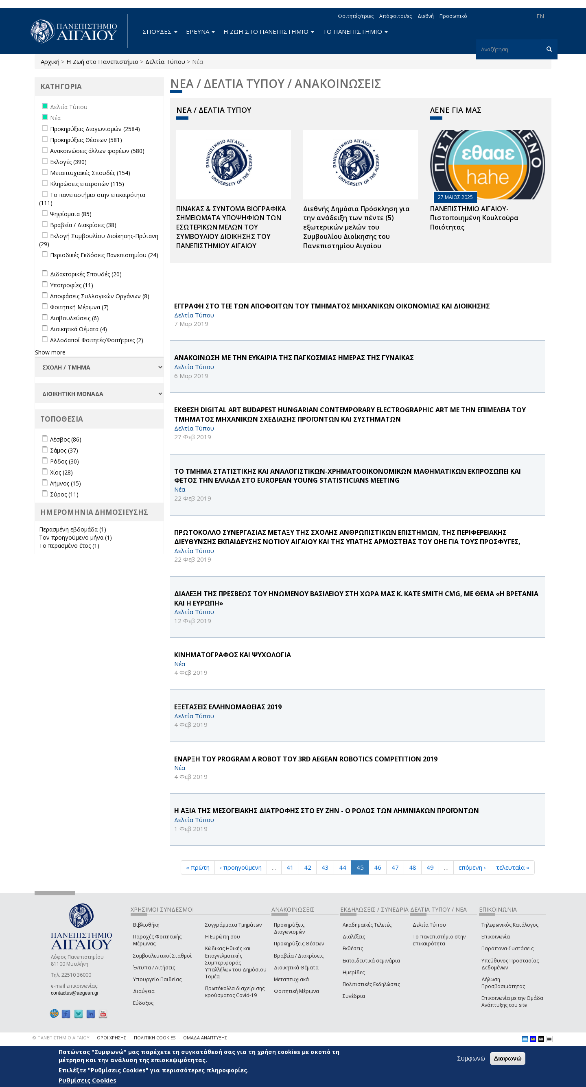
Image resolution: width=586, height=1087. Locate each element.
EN (540, 16)
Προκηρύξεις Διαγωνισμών (289, 928)
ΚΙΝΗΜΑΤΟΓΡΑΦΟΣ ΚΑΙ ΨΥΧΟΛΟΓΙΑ (232, 654)
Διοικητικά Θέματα (296, 967)
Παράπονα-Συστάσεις (507, 948)
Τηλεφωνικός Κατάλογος (509, 924)
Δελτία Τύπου (165, 61)
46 (377, 867)
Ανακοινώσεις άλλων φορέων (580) (97, 151)
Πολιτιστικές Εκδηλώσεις (371, 984)
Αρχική (50, 61)
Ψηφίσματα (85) (71, 214)
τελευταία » (512, 867)
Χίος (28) (61, 472)
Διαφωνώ (508, 1058)
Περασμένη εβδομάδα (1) (72, 529)
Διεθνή (426, 16)
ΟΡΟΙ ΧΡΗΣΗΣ (111, 1038)
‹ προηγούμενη (241, 867)
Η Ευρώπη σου (222, 936)
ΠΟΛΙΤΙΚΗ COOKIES (154, 1038)
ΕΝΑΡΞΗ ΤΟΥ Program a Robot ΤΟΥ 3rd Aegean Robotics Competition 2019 (305, 759)
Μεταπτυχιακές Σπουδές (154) (90, 173)
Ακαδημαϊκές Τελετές (367, 924)
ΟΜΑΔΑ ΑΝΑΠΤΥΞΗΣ (205, 1038)
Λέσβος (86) (65, 439)
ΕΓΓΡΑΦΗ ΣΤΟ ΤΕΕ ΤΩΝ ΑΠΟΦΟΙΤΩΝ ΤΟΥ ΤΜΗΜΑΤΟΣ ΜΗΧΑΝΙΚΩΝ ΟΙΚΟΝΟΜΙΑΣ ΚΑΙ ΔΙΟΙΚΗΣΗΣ (332, 306)
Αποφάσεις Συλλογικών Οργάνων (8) (99, 296)
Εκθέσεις (353, 948)
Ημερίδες (354, 972)
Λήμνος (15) (65, 483)
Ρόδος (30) (64, 461)
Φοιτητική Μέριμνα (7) (79, 307)
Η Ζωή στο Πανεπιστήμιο (102, 61)
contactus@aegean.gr (77, 993)
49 (430, 867)
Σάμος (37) (64, 450)
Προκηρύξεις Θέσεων (299, 943)
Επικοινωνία (495, 936)
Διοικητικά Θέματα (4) (78, 329)
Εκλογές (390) (68, 162)
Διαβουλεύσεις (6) (74, 318)
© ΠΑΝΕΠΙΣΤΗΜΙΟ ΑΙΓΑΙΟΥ (61, 1038)
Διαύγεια (144, 991)
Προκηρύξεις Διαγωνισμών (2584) (95, 129)
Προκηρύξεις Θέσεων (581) (86, 140)
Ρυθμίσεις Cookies (87, 1080)
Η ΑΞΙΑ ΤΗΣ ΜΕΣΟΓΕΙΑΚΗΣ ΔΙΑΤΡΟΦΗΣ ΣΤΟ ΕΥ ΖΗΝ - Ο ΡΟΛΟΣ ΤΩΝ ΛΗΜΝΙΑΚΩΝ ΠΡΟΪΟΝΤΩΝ (326, 810)
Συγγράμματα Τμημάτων (233, 924)
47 (395, 867)
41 (290, 867)
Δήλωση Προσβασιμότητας (503, 983)
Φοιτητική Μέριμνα (296, 991)
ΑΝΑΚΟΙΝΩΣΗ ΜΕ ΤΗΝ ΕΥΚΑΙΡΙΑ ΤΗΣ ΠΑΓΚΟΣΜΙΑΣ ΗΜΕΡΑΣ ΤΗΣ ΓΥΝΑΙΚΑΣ (294, 357)
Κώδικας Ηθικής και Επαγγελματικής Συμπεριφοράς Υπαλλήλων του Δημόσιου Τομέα (236, 962)
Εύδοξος (143, 1003)
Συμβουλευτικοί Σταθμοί (162, 955)
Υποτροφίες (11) (71, 285)
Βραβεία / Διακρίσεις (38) (83, 225)
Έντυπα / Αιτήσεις (154, 967)
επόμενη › (472, 867)
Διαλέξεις (354, 936)
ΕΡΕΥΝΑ (200, 31)
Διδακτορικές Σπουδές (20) (86, 274)
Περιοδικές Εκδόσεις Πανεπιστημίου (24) (104, 255)
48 (412, 867)
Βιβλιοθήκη (146, 924)
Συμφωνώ (471, 1058)
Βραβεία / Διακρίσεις (299, 955)
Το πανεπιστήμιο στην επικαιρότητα (439, 940)
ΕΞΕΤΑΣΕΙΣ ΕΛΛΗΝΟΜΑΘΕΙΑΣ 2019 (228, 706)
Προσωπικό (453, 16)
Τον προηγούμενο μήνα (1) (75, 537)
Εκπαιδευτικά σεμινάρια (371, 960)
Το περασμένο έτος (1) (69, 545)
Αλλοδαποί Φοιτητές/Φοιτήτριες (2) (96, 340)
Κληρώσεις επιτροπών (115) (87, 184)
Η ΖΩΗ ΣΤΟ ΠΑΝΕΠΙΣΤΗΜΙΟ (268, 31)
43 (325, 867)
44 (342, 867)
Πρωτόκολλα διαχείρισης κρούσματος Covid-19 (235, 992)
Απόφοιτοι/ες (395, 16)
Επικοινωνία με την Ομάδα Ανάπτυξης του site (512, 1001)
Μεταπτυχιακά (291, 979)
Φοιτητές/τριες (356, 16)
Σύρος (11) (64, 494)
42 (307, 867)
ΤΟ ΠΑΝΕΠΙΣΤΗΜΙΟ (355, 31)
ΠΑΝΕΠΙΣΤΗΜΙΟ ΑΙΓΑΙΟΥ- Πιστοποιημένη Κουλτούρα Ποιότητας (474, 218)
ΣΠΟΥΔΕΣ (159, 31)
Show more (50, 352)
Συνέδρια (354, 996)
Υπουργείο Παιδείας (157, 979)
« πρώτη (198, 867)
